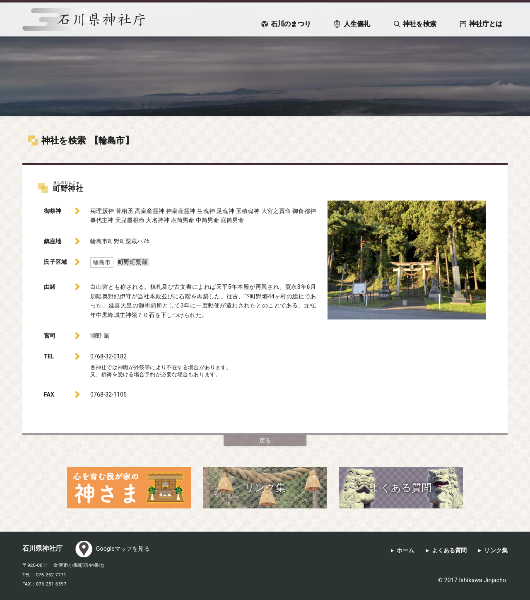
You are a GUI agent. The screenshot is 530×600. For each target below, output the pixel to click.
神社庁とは (486, 23)
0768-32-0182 (108, 356)
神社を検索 (419, 23)
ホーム (405, 550)
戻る (265, 440)
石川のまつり (291, 23)
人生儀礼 (357, 23)
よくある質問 (449, 550)
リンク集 (496, 550)
